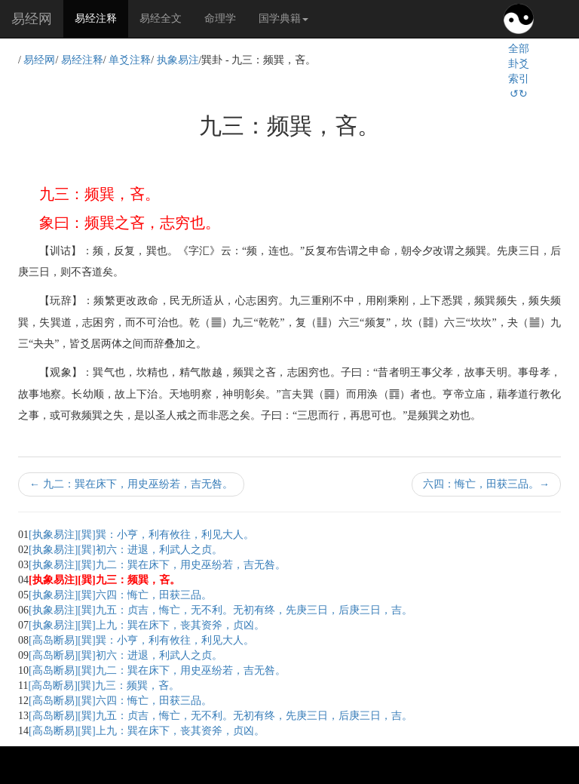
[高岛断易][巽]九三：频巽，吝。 (103, 685)
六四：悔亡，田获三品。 (486, 484)
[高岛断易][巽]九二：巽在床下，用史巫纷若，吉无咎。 (157, 670)
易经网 (31, 18)
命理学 (220, 18)
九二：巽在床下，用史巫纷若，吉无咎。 (131, 484)
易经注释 (101, 17)
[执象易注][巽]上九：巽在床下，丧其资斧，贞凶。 (147, 625)
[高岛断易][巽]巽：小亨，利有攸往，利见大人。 (141, 640)
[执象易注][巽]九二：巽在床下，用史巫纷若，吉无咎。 (157, 564)
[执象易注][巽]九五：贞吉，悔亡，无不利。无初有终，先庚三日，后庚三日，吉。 (220, 610)
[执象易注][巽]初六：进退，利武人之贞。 (125, 549)
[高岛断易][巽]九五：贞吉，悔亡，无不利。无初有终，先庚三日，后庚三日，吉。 (220, 715)
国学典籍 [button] (283, 18)
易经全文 (160, 18)
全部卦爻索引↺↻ (518, 71)
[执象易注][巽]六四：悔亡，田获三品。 (120, 595)
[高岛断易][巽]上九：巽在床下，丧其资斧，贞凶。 (147, 730)
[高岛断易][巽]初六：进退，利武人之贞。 (125, 655)
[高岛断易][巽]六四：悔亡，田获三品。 (120, 700)
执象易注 (178, 60)
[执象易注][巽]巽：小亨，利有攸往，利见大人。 (141, 534)
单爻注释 (130, 60)
